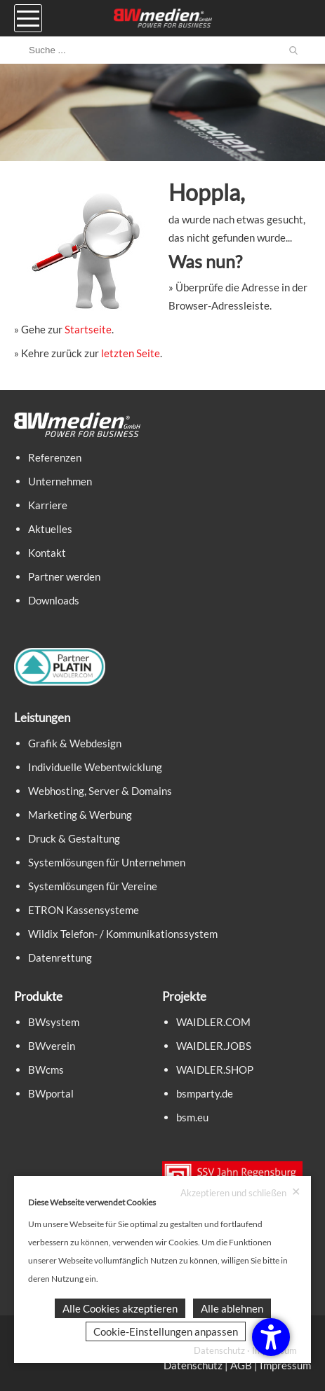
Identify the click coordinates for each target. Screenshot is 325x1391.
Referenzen (54, 457)
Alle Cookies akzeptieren (120, 1308)
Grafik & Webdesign (74, 743)
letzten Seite (130, 353)
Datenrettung (60, 957)
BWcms (46, 1069)
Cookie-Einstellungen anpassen (165, 1331)
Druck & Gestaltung (74, 838)
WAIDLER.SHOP (214, 1069)
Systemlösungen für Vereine (92, 886)
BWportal (51, 1093)
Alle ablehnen (232, 1308)
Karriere (47, 505)
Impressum (285, 1365)
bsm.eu (192, 1117)
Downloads (53, 600)
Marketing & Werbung (80, 814)
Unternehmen (60, 481)
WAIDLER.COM (213, 1022)
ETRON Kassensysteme (83, 910)
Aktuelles (50, 529)
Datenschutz (193, 1365)
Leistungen (42, 717)
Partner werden (64, 576)
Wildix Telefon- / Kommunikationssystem (123, 933)
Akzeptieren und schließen (240, 1192)
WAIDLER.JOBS (213, 1045)
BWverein (51, 1045)
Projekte (184, 996)
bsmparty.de (204, 1093)
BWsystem (53, 1022)
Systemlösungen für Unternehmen (106, 862)
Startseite (88, 329)
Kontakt (47, 552)
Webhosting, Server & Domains (100, 790)
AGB (241, 1365)
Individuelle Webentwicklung (95, 767)
